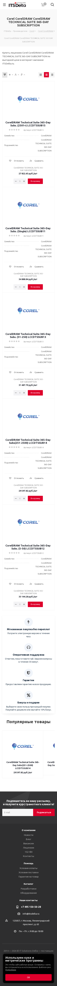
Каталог (28, 881)
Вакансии (28, 840)
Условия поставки (28, 869)
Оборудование (28, 890)
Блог (28, 836)
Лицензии (28, 844)
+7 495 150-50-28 (31, 903)
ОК (28, 977)
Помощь (28, 860)
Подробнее (10, 970)
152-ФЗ (28, 849)
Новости (28, 832)
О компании (28, 827)
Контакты (28, 853)
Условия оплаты (28, 865)
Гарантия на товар (29, 873)
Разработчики (28, 885)
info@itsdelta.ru (30, 910)
